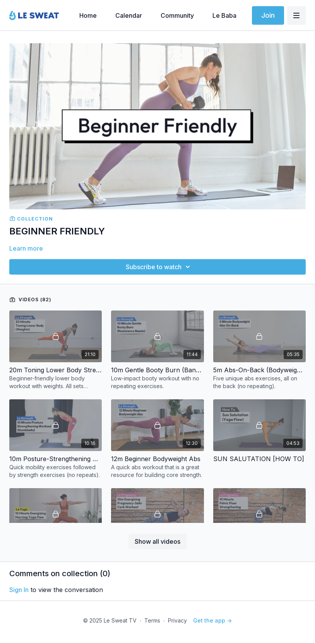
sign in (19, 590)
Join (268, 15)
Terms (152, 620)
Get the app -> (212, 620)
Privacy (177, 620)
